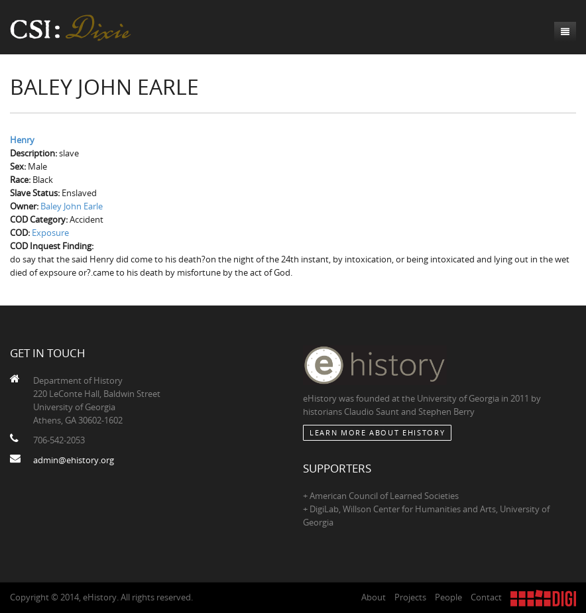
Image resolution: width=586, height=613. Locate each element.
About (373, 597)
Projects (410, 597)
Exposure (50, 233)
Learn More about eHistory (377, 432)
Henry (22, 140)
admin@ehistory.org (73, 460)
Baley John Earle (71, 206)
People (448, 597)
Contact (486, 597)
